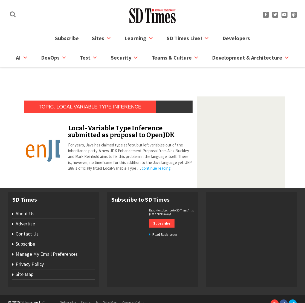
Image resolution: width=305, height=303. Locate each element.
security (124, 57)
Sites (101, 38)
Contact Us (27, 213)
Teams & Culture (175, 57)
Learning (138, 38)
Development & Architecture (250, 57)
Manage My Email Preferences (47, 233)
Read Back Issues (164, 213)
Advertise (25, 203)
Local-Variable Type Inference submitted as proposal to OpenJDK (121, 111)
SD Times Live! (188, 38)
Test (89, 57)
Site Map (24, 253)
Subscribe (67, 38)
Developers (236, 38)
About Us (25, 193)
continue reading (156, 147)
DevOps (54, 57)
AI (22, 57)
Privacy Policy (30, 243)
